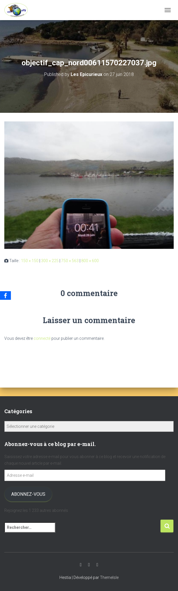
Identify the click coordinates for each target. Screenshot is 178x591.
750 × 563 (70, 260)
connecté (42, 338)
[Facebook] (5, 295)
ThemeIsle (109, 577)
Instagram (89, 564)
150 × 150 (29, 260)
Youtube (80, 564)
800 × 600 (90, 260)
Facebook (97, 564)
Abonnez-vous (28, 494)
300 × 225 (50, 260)
